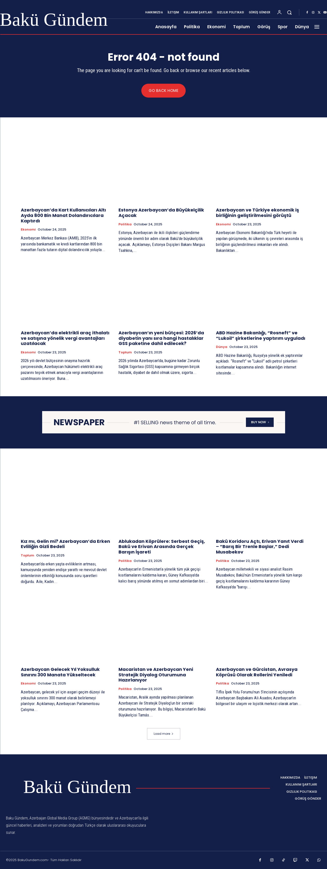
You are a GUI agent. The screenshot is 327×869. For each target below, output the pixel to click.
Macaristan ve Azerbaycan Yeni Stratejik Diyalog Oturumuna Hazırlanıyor (156, 674)
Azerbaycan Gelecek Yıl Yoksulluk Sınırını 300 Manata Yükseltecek (60, 672)
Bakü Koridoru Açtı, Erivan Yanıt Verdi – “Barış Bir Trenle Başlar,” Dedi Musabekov (259, 546)
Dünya (221, 347)
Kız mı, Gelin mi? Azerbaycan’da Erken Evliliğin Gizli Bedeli (65, 544)
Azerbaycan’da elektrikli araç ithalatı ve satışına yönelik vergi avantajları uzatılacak (65, 338)
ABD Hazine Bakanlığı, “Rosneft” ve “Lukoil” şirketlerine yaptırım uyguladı (260, 335)
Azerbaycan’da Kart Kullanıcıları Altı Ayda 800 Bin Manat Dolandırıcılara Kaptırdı (63, 215)
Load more (164, 734)
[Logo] (68, 787)
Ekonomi (28, 230)
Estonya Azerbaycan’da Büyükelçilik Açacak (161, 213)
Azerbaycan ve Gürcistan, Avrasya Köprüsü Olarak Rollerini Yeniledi (256, 672)
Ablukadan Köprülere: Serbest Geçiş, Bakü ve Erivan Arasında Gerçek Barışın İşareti (162, 546)
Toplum (125, 352)
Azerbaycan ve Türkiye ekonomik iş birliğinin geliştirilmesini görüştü (257, 213)
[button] (289, 12)
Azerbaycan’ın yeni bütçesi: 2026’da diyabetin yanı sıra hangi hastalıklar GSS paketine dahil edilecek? (161, 338)
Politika (125, 224)
